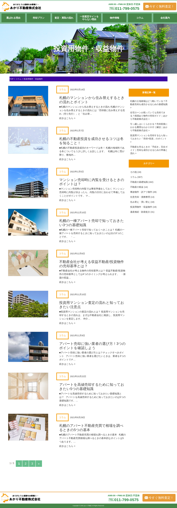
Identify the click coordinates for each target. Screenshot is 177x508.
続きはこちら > (67, 118)
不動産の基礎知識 (139, 182)
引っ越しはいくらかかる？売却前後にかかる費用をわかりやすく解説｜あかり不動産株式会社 (148, 127)
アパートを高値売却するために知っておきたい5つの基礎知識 (91, 387)
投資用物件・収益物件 (141, 207)
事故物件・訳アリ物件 (141, 192)
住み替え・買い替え (140, 202)
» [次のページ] (39, 463)
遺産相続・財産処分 (140, 212)
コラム (133, 177)
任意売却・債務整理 (140, 197)
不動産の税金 (136, 187)
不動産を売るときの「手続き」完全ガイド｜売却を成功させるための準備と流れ (148, 150)
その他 (133, 172)
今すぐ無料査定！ (159, 6)
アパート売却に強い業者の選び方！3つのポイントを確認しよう (92, 346)
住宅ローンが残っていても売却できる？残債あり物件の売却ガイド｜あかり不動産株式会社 (148, 115)
